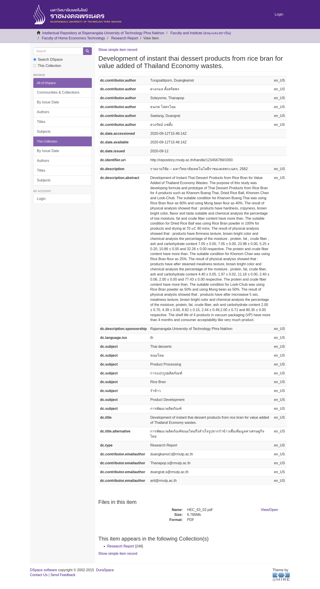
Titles (41, 122)
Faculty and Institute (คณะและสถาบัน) (200, 33)
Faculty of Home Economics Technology (73, 38)
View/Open (269, 510)
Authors (43, 112)
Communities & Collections (58, 92)
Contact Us (39, 575)
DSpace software (43, 570)
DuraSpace (105, 570)
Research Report (124, 38)
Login (41, 199)
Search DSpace (48, 59)
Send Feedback (62, 575)
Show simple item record (117, 50)
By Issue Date (48, 102)
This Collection (47, 66)
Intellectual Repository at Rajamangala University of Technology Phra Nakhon (103, 33)
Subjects (43, 131)
